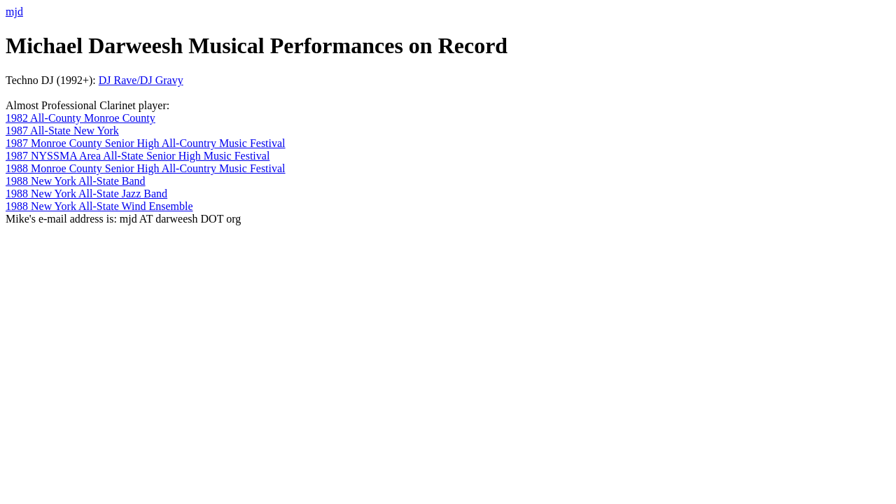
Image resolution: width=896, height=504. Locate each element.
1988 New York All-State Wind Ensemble (99, 206)
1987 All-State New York (62, 130)
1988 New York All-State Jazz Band (86, 194)
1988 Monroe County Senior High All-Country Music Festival (146, 168)
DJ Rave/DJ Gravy (141, 80)
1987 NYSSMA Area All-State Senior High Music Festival (138, 156)
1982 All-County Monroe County (80, 118)
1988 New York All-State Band (76, 181)
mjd (14, 12)
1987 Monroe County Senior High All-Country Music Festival (146, 143)
